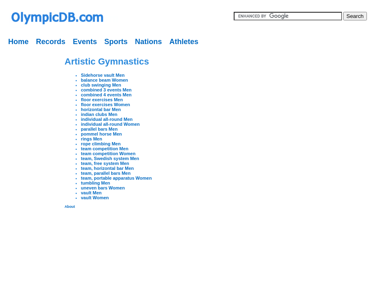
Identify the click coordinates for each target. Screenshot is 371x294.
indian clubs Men (99, 114)
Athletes (183, 42)
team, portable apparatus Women (116, 178)
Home (18, 42)
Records (50, 42)
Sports (115, 42)
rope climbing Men (101, 143)
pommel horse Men (101, 133)
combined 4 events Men (106, 94)
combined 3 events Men (106, 89)
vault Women (95, 197)
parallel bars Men (99, 129)
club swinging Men (101, 84)
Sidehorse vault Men (103, 75)
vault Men (91, 192)
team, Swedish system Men (110, 158)
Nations (148, 42)
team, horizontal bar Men (107, 168)
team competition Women (108, 153)
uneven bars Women (103, 187)
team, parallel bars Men (106, 173)
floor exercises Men (102, 99)
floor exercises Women (105, 104)
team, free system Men (105, 163)
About (70, 207)
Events (85, 42)
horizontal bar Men (101, 109)
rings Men (91, 138)
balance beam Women (104, 80)
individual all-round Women (110, 124)
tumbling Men (95, 182)
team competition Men (104, 148)
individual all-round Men (107, 119)
